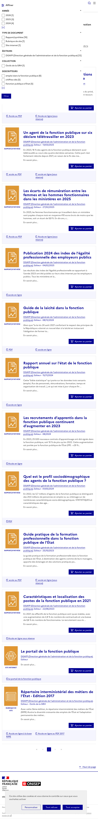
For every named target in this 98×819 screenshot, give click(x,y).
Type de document (12, 32)
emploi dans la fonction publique (22, 75)
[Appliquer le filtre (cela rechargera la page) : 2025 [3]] (10, 19)
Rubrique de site (14, 41)
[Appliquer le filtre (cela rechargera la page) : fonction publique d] (19, 83)
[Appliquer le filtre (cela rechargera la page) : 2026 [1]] (10, 15)
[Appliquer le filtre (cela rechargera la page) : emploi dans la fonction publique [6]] (23, 75)
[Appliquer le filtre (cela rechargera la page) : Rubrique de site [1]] (15, 41)
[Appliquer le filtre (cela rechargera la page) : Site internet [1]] (13, 45)
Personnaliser (31, 807)
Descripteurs (9, 71)
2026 (8, 15)
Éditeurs (7, 51)
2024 (8, 23)
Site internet (12, 45)
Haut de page (89, 766)
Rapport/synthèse (15, 37)
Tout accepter (73, 807)
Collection (9, 61)
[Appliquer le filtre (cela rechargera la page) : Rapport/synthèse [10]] (16, 37)
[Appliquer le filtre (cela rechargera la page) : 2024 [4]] (10, 23)
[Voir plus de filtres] (3, 27)
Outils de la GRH (14, 65)
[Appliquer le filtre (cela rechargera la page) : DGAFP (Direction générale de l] (44, 55)
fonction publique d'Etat (18, 83)
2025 (8, 19)
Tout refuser (52, 807)
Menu (94, 3)
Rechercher (89, 3)
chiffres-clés (12, 79)
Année (5, 10)
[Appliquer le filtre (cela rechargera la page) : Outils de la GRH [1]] (15, 65)
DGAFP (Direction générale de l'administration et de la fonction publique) (42, 55)
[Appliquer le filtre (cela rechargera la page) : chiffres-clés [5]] (13, 79)
